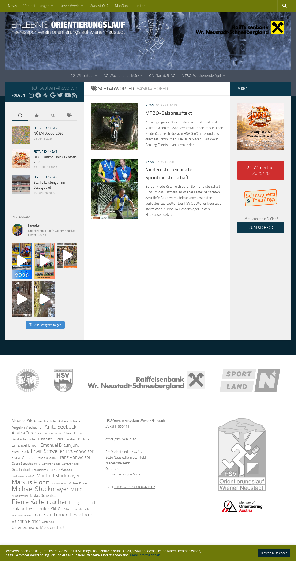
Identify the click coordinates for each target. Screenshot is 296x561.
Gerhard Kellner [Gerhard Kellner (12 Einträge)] (51, 463)
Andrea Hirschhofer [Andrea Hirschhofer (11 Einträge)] (45, 421)
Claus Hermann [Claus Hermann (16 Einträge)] (75, 433)
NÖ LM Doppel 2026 (48, 133)
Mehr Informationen (145, 555)
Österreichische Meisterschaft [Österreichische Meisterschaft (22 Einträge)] (38, 527)
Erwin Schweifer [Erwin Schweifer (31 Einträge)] (47, 451)
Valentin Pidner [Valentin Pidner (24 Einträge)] (26, 521)
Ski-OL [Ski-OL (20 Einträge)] (56, 508)
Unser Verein (70, 6)
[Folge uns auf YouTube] (67, 95)
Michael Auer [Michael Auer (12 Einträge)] (59, 483)
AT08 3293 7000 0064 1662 (134, 487)
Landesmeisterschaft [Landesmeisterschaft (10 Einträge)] (23, 476)
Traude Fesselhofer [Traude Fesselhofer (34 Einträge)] (74, 515)
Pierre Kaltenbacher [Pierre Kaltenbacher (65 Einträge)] (39, 502)
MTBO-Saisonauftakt (168, 113)
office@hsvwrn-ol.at (120, 439)
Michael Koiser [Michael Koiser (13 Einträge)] (77, 483)
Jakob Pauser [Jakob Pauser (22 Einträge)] (61, 469)
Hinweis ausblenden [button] (274, 553)
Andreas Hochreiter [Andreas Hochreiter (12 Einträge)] (69, 421)
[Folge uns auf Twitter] (60, 95)
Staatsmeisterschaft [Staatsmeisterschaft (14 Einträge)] (78, 509)
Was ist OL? (99, 6)
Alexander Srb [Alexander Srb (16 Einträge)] (22, 421)
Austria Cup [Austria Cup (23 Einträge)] (22, 433)
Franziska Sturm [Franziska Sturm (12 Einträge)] (46, 458)
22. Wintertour (82, 75)
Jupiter (140, 6)
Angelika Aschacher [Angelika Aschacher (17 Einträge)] (27, 427)
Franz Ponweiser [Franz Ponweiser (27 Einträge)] (73, 457)
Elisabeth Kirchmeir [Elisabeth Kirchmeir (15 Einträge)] (78, 439)
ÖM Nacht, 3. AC (162, 75)
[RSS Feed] (74, 95)
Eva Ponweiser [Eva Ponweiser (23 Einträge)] (79, 451)
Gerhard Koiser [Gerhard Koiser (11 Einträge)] (70, 463)
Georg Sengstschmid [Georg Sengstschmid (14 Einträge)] (26, 464)
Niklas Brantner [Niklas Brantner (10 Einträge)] (20, 495)
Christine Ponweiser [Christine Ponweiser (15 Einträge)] (48, 433)
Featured (40, 128)
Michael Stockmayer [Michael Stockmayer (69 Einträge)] (40, 489)
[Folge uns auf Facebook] (38, 95)
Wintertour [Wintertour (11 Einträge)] (48, 522)
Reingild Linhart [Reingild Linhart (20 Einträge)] (82, 502)
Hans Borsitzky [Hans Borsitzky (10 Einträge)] (40, 469)
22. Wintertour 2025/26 (261, 170)
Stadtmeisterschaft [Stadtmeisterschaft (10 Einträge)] (22, 515)
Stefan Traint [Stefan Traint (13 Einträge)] (43, 515)
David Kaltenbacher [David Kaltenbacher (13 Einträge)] (24, 439)
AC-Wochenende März (121, 75)
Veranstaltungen (36, 6)
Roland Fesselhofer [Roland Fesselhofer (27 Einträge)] (30, 508)
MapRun (121, 6)
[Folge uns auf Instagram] (31, 95)
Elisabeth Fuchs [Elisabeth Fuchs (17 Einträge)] (50, 439)
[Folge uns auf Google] (53, 95)
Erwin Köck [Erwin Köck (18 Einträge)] (20, 451)
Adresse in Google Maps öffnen (128, 474)
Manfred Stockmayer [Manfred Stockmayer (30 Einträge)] (58, 476)
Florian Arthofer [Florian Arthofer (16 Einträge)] (23, 458)
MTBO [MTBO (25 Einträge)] (77, 489)
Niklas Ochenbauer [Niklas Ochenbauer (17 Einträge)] (45, 495)
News (12, 6)
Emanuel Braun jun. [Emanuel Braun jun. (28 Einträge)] (60, 445)
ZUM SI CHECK (261, 227)
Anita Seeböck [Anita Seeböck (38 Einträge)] (60, 427)
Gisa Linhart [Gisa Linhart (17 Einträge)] (21, 469)
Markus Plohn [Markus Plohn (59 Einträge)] (30, 482)
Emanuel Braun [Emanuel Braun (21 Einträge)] (25, 445)
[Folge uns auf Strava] (45, 95)
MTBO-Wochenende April (202, 75)
